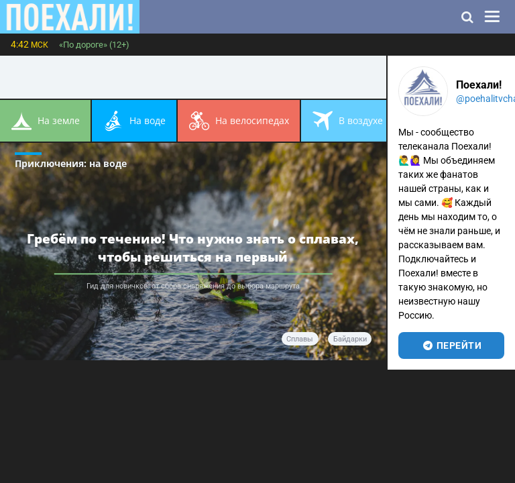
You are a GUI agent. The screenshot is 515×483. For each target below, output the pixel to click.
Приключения (71, 163)
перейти (451, 345)
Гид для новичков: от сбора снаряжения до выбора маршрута (193, 286)
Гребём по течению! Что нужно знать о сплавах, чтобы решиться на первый (193, 247)
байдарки (350, 339)
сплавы (299, 339)
